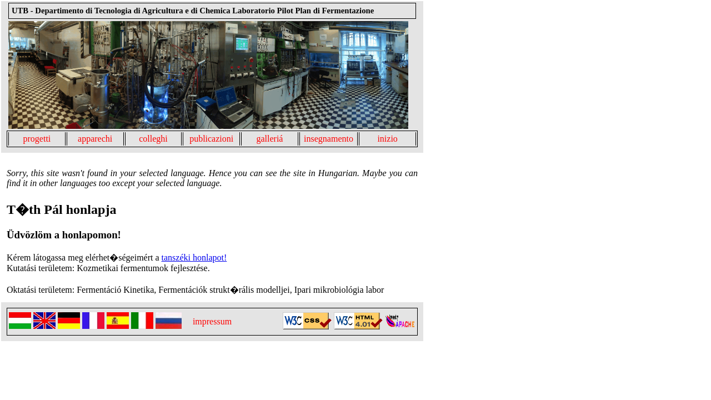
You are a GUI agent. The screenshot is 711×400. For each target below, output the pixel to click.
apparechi (95, 138)
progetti (37, 138)
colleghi (153, 138)
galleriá (269, 138)
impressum (212, 321)
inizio (387, 138)
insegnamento (328, 138)
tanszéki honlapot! (194, 257)
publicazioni (211, 138)
